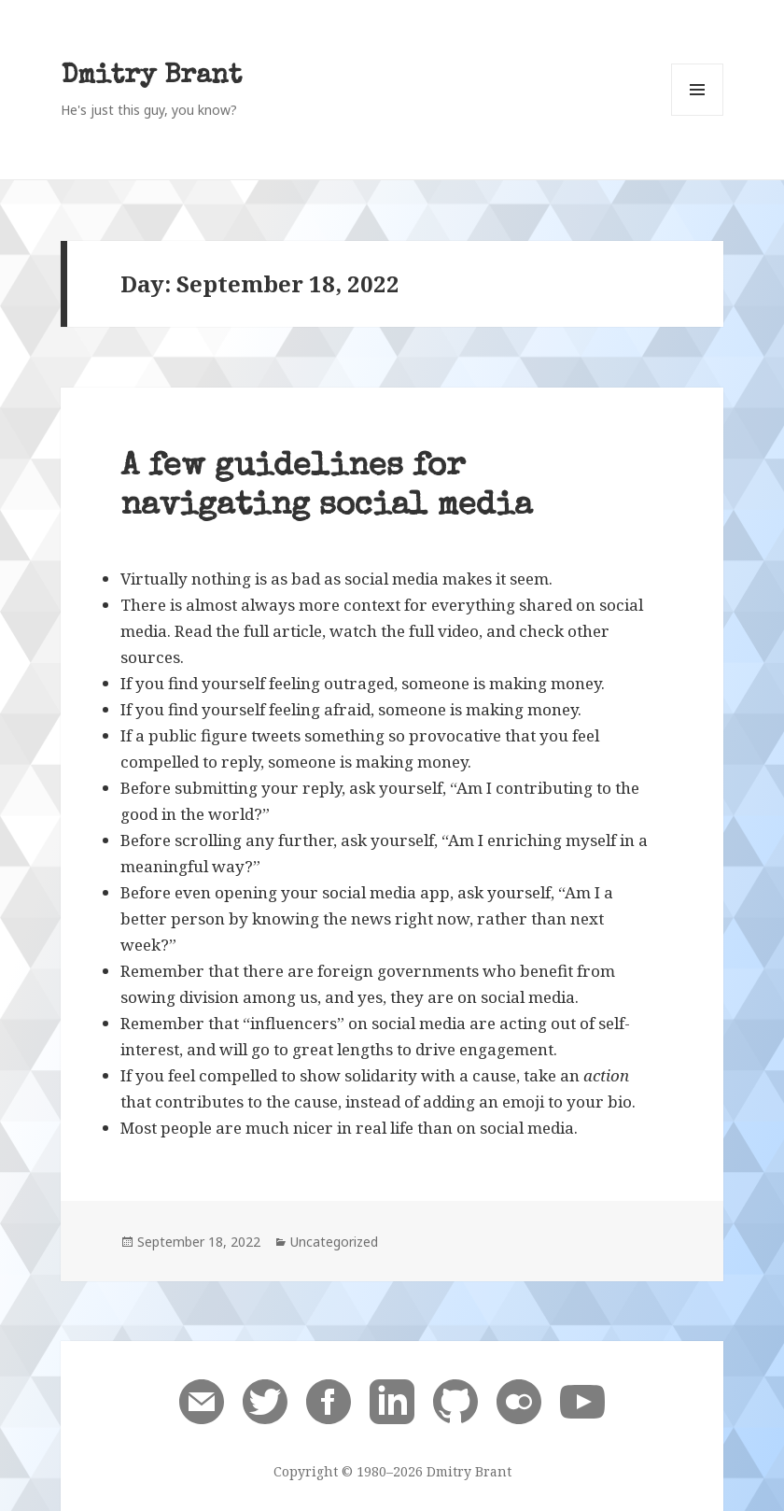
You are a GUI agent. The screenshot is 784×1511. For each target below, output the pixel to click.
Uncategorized (334, 1241)
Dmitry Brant (151, 77)
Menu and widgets (697, 115)
